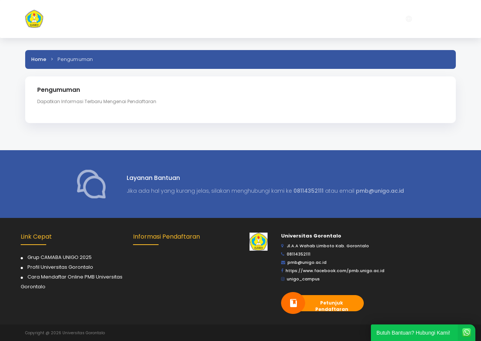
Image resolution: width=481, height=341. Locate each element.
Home (38, 59)
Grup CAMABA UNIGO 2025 (59, 257)
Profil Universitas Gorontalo (60, 267)
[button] (316, 19)
